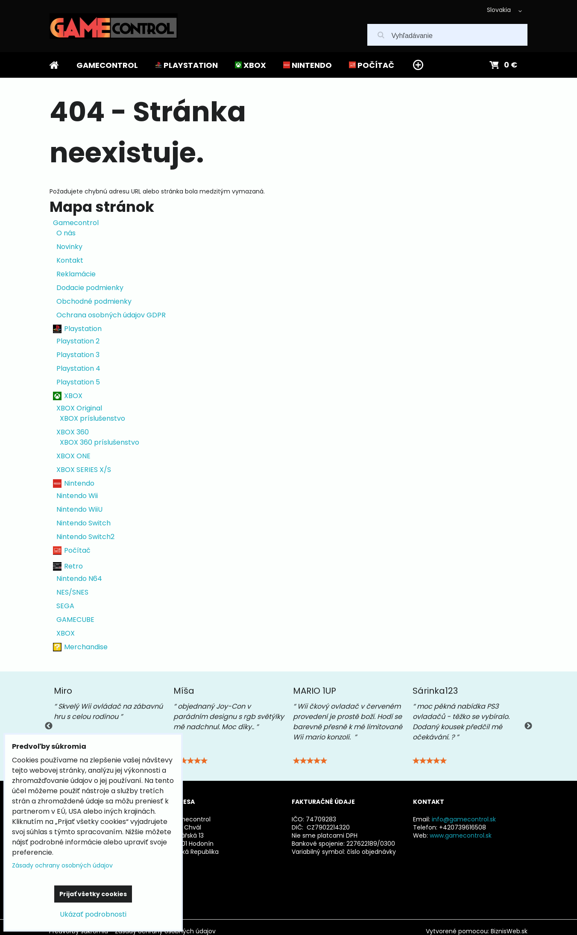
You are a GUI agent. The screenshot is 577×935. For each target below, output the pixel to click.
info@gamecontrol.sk (464, 819)
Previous (48, 726)
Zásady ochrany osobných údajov (62, 865)
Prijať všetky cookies (93, 894)
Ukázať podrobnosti (93, 914)
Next (528, 726)
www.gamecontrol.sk (461, 835)
